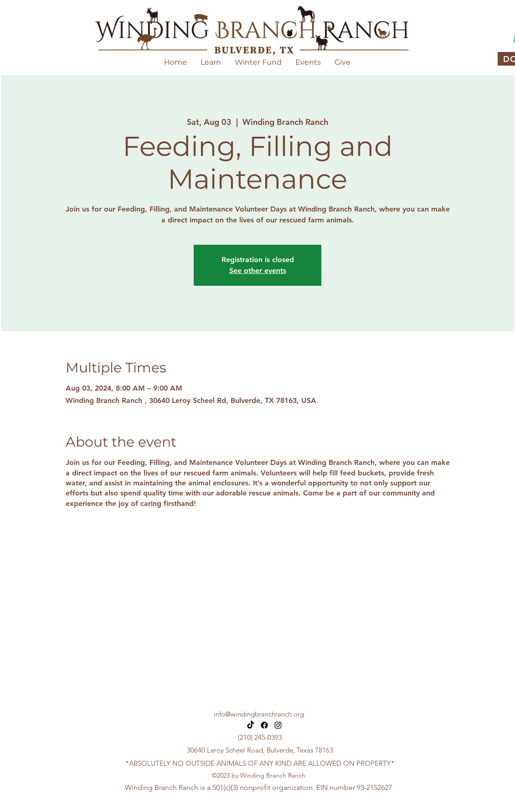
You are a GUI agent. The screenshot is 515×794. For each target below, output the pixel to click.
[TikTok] (250, 725)
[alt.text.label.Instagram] (278, 725)
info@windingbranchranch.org (259, 714)
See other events (257, 270)
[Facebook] (264, 725)
